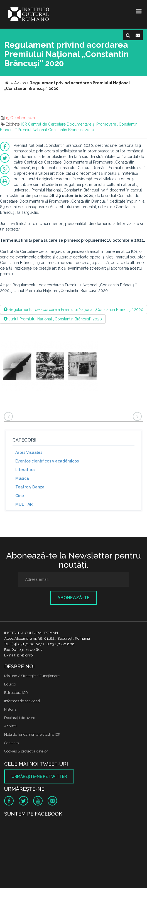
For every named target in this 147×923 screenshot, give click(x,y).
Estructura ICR (16, 693)
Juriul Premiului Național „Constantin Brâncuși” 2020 (53, 319)
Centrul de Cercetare (47, 124)
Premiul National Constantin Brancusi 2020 (56, 130)
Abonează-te (73, 597)
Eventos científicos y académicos (47, 461)
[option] (50, 367)
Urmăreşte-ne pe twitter (39, 776)
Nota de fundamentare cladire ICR (32, 734)
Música (22, 478)
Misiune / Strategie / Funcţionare (32, 676)
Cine (19, 495)
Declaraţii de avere (19, 718)
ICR (24, 124)
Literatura (25, 470)
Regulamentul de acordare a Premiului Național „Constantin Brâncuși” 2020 (73, 309)
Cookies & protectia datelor (26, 751)
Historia (10, 709)
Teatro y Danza (30, 487)
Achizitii (10, 726)
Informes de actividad (22, 701)
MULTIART (25, 504)
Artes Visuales (28, 452)
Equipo (10, 684)
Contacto (11, 743)
